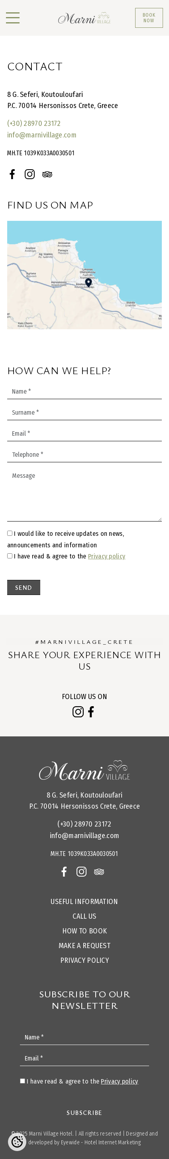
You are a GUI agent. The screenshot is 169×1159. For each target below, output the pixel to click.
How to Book (84, 931)
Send (23, 587)
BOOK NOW (149, 17)
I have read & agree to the (69, 556)
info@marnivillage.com (42, 135)
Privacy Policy (84, 960)
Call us (84, 916)
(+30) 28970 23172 (34, 123)
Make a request (84, 945)
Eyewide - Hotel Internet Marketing (101, 1142)
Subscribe (84, 1113)
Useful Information (84, 901)
